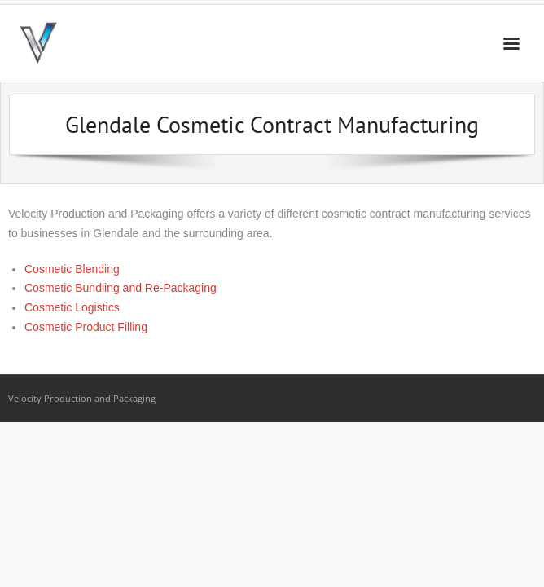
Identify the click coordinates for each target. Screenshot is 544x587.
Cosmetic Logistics (72, 307)
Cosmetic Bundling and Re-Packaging (120, 287)
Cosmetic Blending (72, 269)
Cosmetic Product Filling (85, 326)
